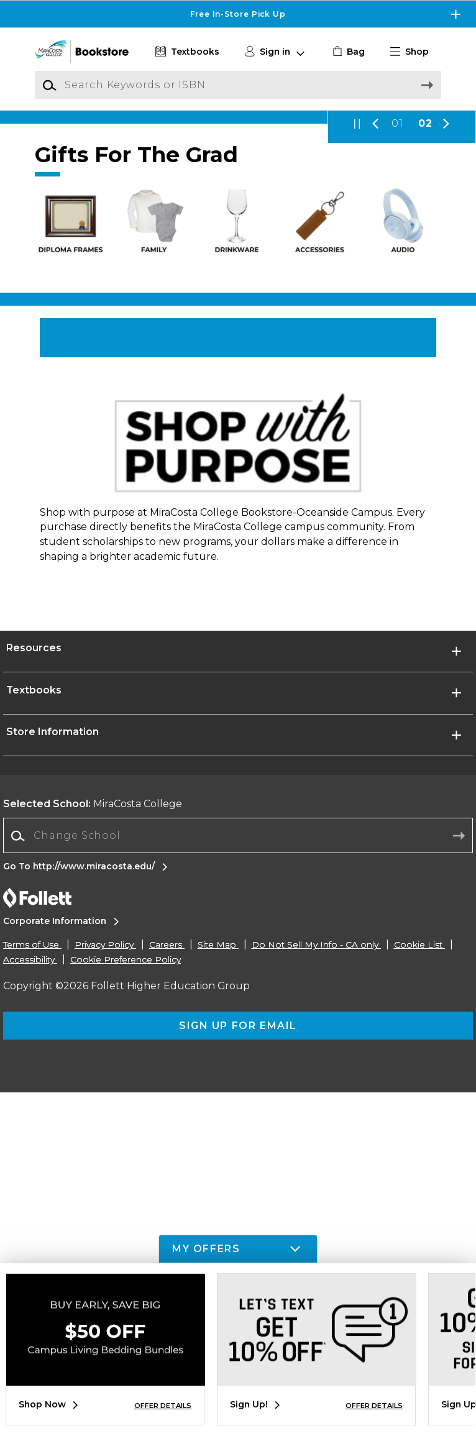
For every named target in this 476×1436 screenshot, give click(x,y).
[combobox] (238, 1179)
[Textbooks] (185, 51)
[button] (414, 51)
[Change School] (238, 1179)
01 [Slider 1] (397, 230)
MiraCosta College (92, 1147)
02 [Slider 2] (425, 230)
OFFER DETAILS (162, 1405)
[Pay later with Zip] (238, 170)
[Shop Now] (238, 458)
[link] (347, 51)
